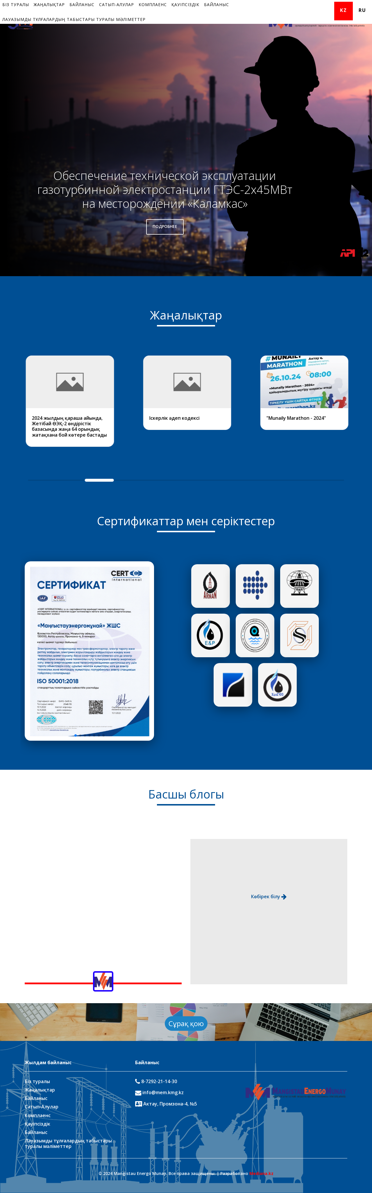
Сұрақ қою (186, 1023)
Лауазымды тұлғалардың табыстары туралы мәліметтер (74, 19)
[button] (75, 735)
